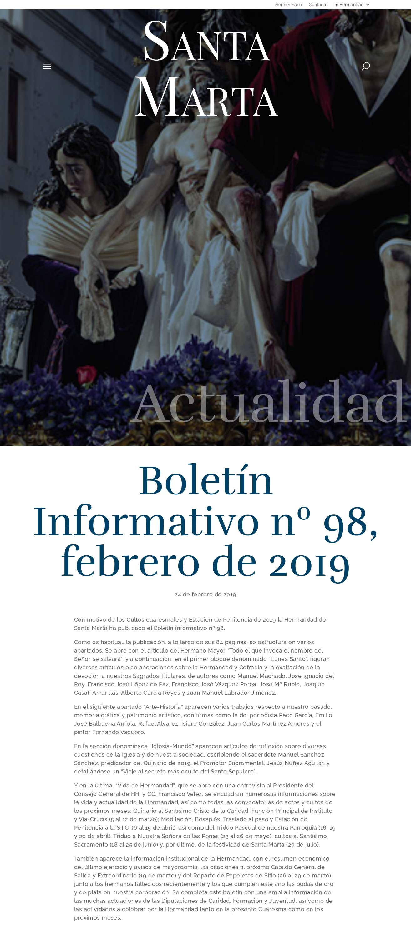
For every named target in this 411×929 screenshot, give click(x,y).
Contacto (318, 4)
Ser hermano (289, 4)
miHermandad (349, 4)
